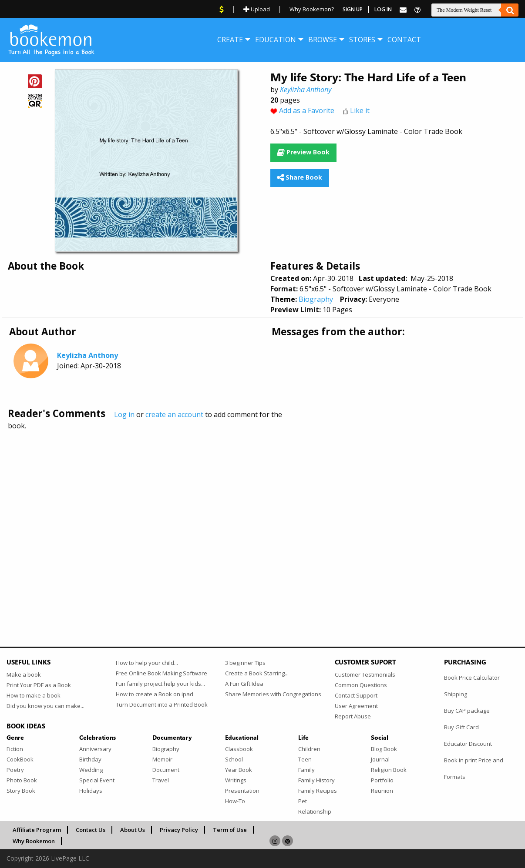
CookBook (20, 759)
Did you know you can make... (45, 706)
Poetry (15, 770)
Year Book (238, 770)
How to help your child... (147, 663)
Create (230, 39)
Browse (322, 39)
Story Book (21, 791)
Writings (235, 780)
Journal (380, 759)
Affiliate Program (37, 830)
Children (309, 749)
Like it (360, 110)
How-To (235, 801)
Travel (160, 780)
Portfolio (382, 780)
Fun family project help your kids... (160, 684)
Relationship (314, 811)
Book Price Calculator (472, 677)
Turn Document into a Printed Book (162, 704)
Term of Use (230, 830)
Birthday (90, 759)
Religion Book (389, 770)
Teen (305, 759)
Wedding (91, 770)
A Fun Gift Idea (244, 684)
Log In (383, 9)
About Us (132, 830)
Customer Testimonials (365, 674)
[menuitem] (230, 39)
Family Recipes (317, 791)
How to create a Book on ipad (154, 694)
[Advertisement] (262, 520)
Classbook (239, 749)
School (234, 759)
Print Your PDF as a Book (39, 685)
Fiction (15, 749)
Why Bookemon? (311, 9)
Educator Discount (468, 744)
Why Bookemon (34, 841)
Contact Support (356, 695)
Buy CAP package (467, 710)
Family (306, 770)
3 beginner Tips (245, 663)
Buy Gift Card (461, 727)
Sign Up (353, 9)
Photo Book (22, 780)
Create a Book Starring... (257, 673)
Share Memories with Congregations (273, 694)
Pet (302, 801)
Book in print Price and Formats (473, 768)
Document (165, 770)
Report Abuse (353, 716)
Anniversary (95, 749)
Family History (316, 780)
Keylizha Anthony (305, 89)
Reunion (382, 791)
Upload (256, 9)
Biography (316, 299)
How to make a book (34, 695)
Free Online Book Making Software (161, 673)
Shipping (455, 694)
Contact (404, 39)
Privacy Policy (179, 830)
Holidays (90, 791)
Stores (362, 39)
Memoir (162, 759)
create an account (174, 414)
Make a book (24, 674)
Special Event (96, 780)
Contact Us (90, 830)
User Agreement (356, 706)
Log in (124, 414)
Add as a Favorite (306, 110)
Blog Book (384, 749)
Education (275, 39)
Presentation (242, 791)
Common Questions (361, 685)
